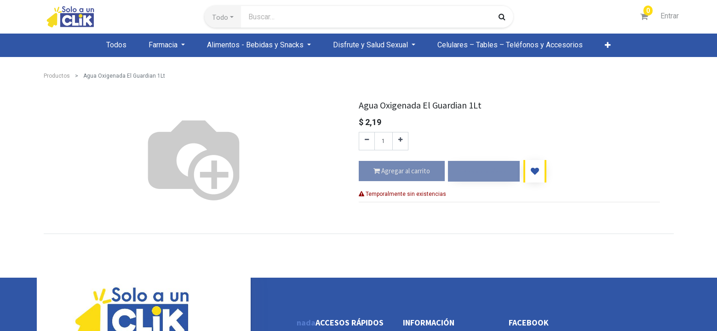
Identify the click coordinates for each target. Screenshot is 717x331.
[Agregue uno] (400, 141)
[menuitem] (116, 45)
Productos (57, 76)
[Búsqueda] (502, 16)
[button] (223, 17)
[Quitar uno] (367, 141)
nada (306, 322)
